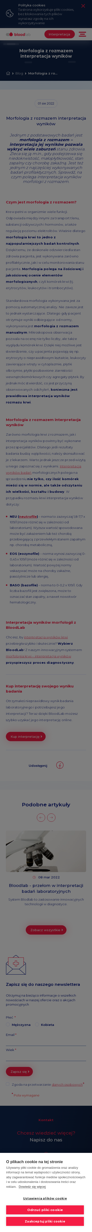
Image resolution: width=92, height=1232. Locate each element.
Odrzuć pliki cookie (45, 1210)
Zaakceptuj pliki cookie (45, 1221)
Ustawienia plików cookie (45, 1198)
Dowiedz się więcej (32, 1187)
